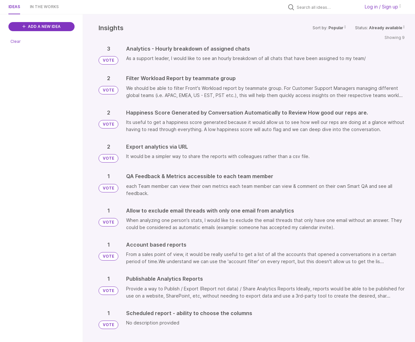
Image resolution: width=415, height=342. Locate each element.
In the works (44, 6)
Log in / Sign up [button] (383, 6)
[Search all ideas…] (327, 7)
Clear (15, 41)
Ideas (14, 6)
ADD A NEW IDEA (41, 26)
